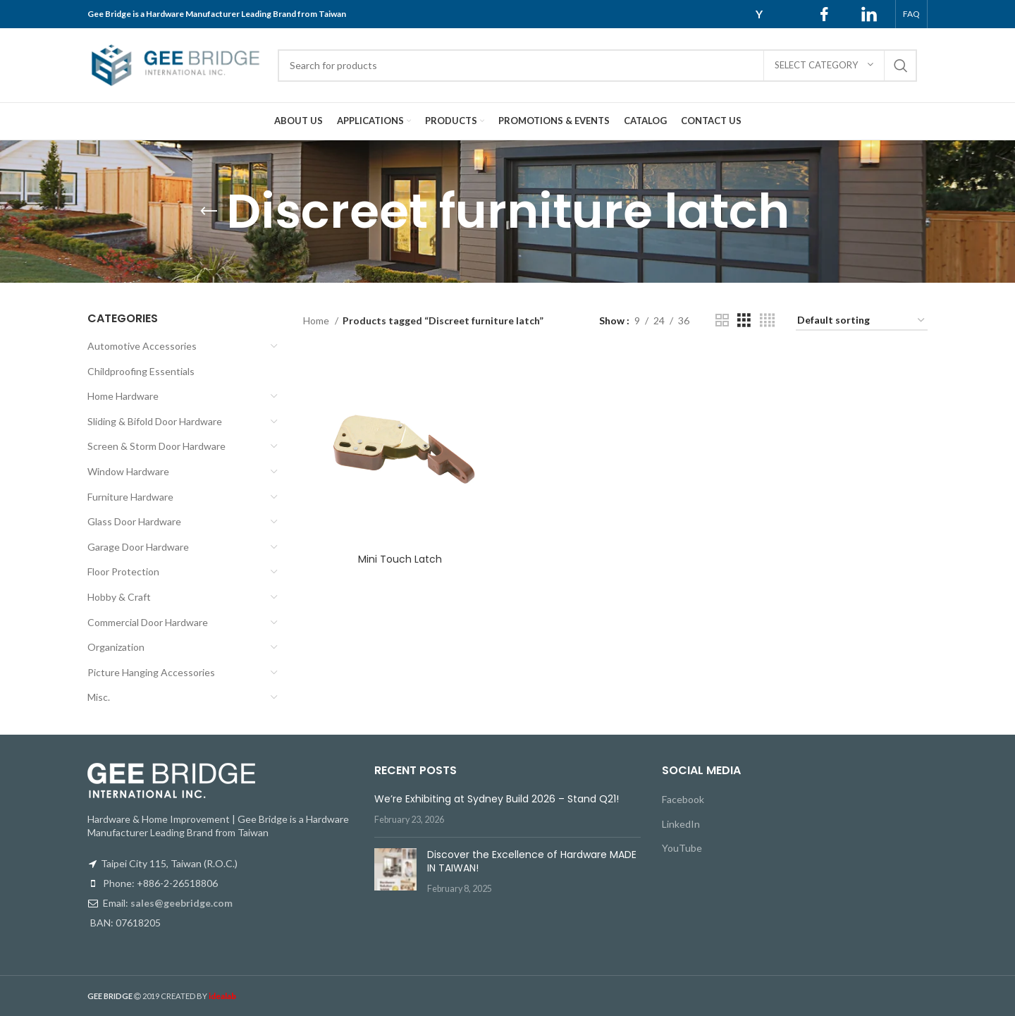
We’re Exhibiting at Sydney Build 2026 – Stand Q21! (496, 799)
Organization (115, 647)
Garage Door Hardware (138, 547)
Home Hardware (123, 396)
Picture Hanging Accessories (151, 672)
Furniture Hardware (130, 497)
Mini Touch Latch (400, 559)
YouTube (682, 848)
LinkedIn (681, 824)
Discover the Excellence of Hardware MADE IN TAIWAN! (531, 861)
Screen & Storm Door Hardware (156, 446)
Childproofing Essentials (141, 371)
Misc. (98, 697)
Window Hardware (128, 471)
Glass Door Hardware (134, 521)
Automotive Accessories (142, 346)
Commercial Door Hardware (147, 622)
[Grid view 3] (744, 320)
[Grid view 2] (722, 320)
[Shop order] (862, 321)
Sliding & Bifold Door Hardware (154, 421)
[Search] (597, 65)
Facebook (683, 799)
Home (317, 320)
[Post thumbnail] (395, 871)
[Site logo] (175, 64)
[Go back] (208, 211)
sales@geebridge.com (181, 903)
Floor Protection (123, 571)
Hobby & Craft (119, 597)
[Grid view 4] (767, 320)
